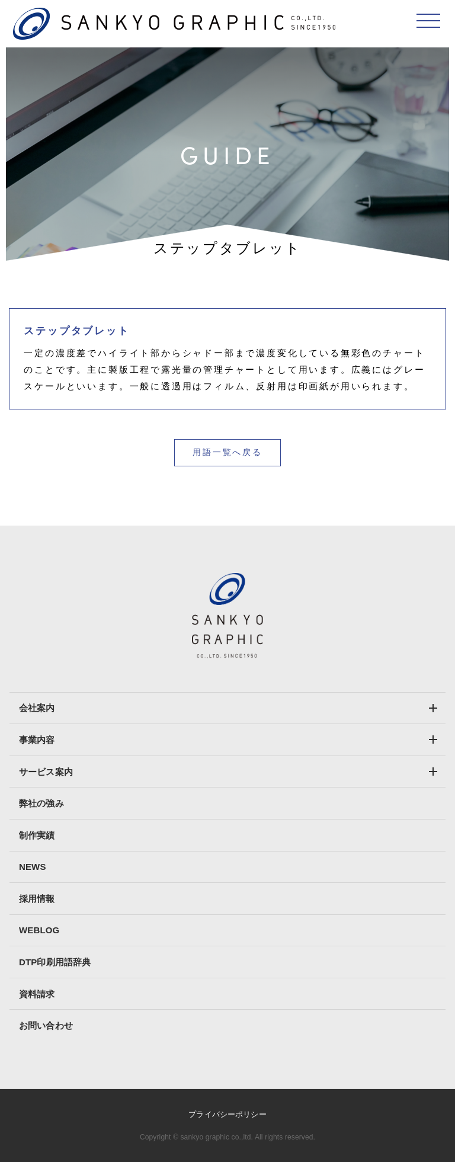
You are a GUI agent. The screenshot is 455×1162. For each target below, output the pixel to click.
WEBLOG (39, 930)
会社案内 (37, 708)
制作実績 (37, 835)
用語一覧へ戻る (227, 452)
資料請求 (37, 994)
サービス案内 (46, 772)
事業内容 (37, 740)
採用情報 (37, 899)
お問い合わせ (46, 1025)
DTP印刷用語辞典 (55, 962)
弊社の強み (41, 803)
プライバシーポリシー (227, 1114)
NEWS (32, 867)
